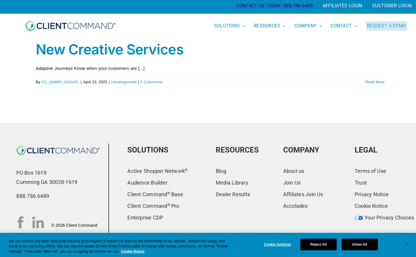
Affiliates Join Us (303, 194)
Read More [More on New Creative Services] (375, 82)
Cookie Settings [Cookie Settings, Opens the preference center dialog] (277, 244)
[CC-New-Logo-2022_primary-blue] (70, 20)
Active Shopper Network (157, 171)
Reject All (318, 244)
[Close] (406, 244)
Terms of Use (370, 171)
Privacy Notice (372, 194)
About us (293, 171)
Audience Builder (147, 183)
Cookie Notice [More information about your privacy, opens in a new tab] (132, 251)
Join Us (292, 183)
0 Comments (151, 82)
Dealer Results (233, 194)
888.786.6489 (298, 5)
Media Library (232, 183)
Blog (221, 171)
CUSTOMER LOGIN (392, 5)
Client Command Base (155, 194)
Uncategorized (124, 82)
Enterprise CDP (145, 218)
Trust (361, 183)
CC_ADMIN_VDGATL (60, 82)
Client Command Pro (153, 206)
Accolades (295, 206)
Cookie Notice (371, 206)
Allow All (359, 244)
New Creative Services (109, 49)
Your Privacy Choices (384, 218)
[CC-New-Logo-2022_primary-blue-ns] (58, 145)
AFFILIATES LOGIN (342, 5)
